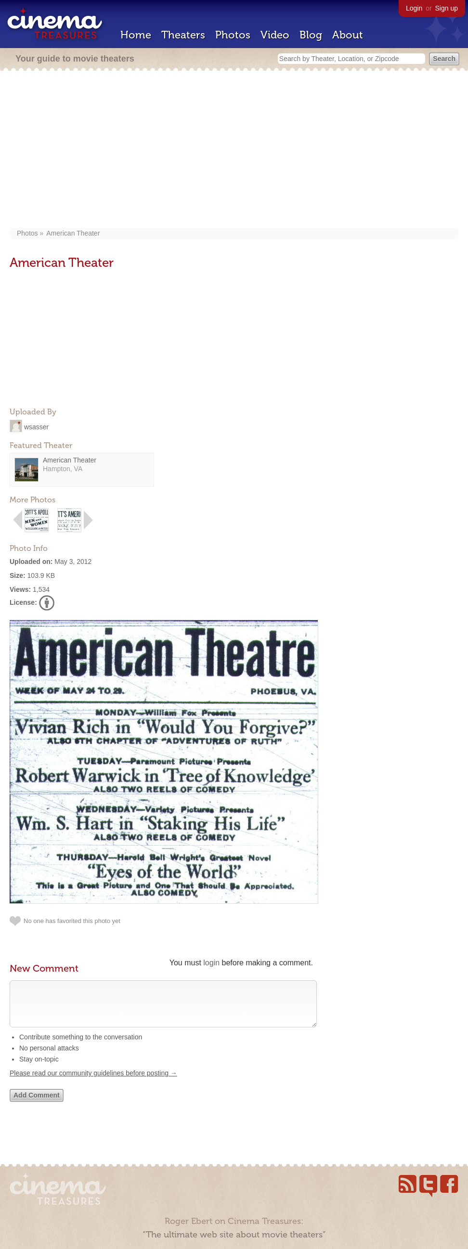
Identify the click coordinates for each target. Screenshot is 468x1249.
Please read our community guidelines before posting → (93, 1083)
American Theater (73, 233)
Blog (310, 34)
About (347, 34)
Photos (232, 34)
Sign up (446, 8)
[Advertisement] (234, 150)
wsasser (36, 426)
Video (274, 34)
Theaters (183, 34)
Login (414, 8)
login (211, 963)
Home (135, 34)
